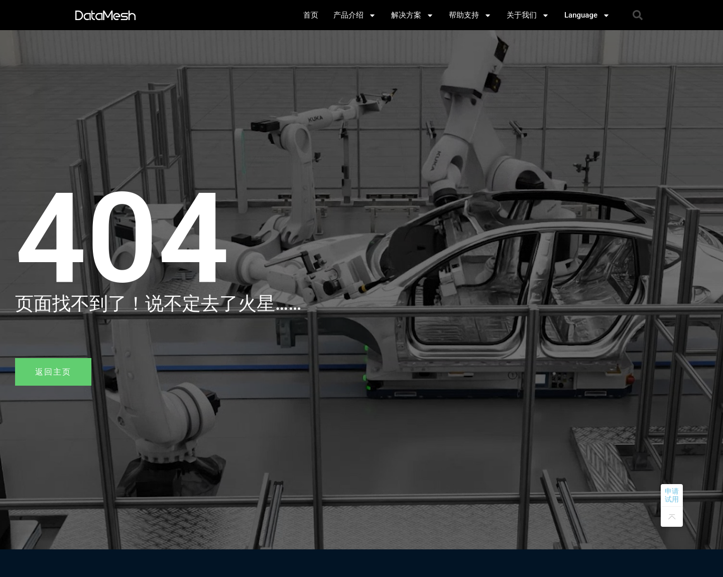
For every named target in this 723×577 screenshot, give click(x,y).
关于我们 (528, 15)
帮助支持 (470, 15)
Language (587, 15)
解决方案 (412, 15)
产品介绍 (354, 15)
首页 (310, 15)
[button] (638, 15)
